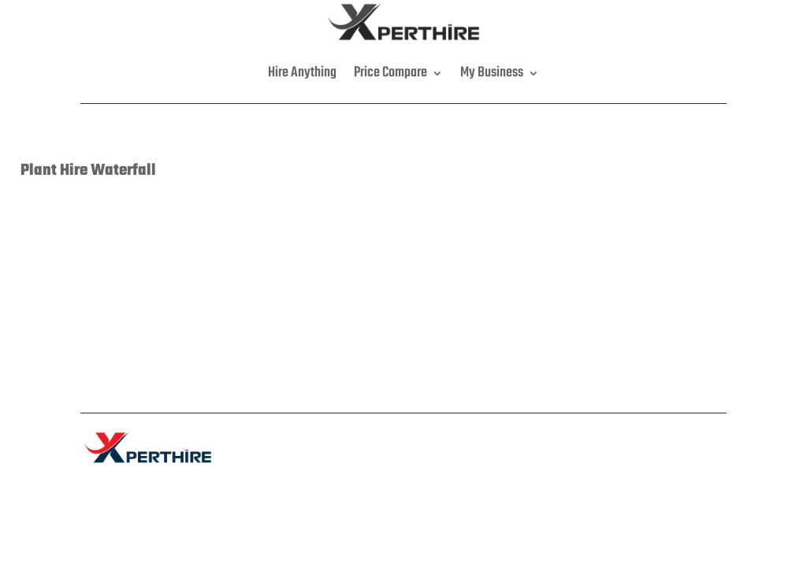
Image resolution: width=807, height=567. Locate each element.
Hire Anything (302, 72)
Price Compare (390, 72)
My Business (491, 72)
